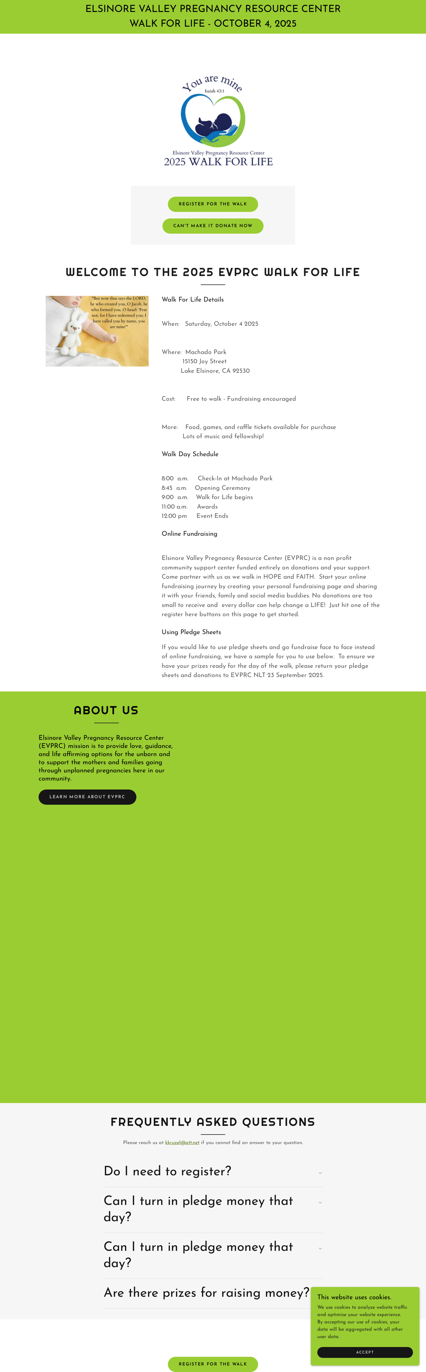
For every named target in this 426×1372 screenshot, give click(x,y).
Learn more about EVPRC (88, 797)
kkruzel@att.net (182, 1142)
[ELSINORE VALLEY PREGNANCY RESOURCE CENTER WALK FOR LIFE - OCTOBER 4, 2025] (213, 17)
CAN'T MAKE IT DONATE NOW (213, 226)
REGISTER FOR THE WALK (213, 204)
